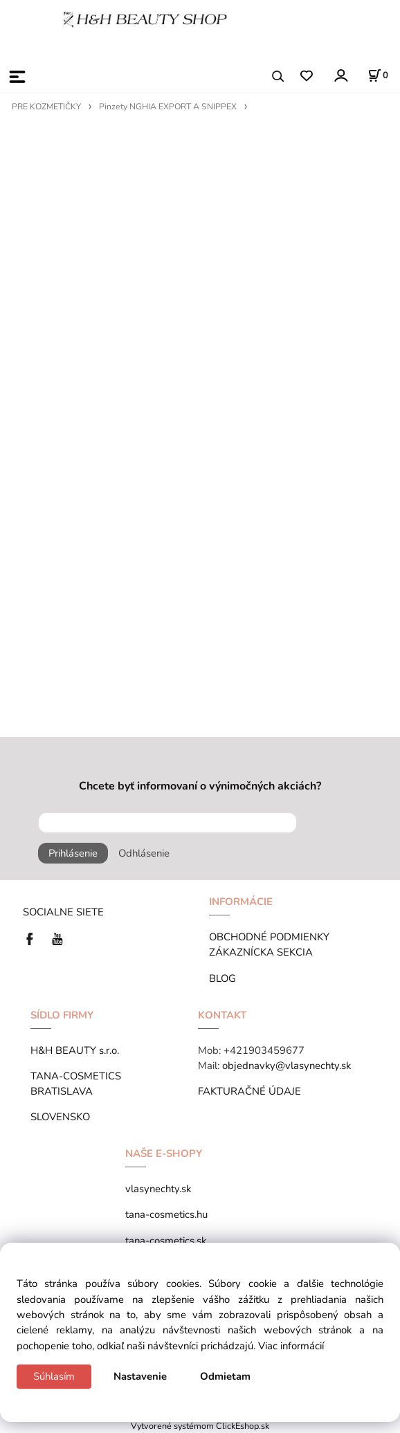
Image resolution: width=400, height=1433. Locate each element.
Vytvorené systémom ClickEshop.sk (200, 1426)
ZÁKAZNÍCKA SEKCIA (263, 952)
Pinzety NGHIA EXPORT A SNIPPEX (168, 106)
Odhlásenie (144, 853)
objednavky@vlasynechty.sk (286, 1066)
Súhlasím (54, 1376)
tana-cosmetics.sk (165, 1241)
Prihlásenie (73, 853)
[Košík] (377, 75)
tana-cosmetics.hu (166, 1214)
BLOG (222, 978)
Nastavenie (140, 1376)
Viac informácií (291, 1346)
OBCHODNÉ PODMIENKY (269, 937)
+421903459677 (264, 1050)
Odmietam (225, 1376)
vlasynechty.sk (158, 1189)
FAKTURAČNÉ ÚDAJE (249, 1091)
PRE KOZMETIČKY (46, 106)
